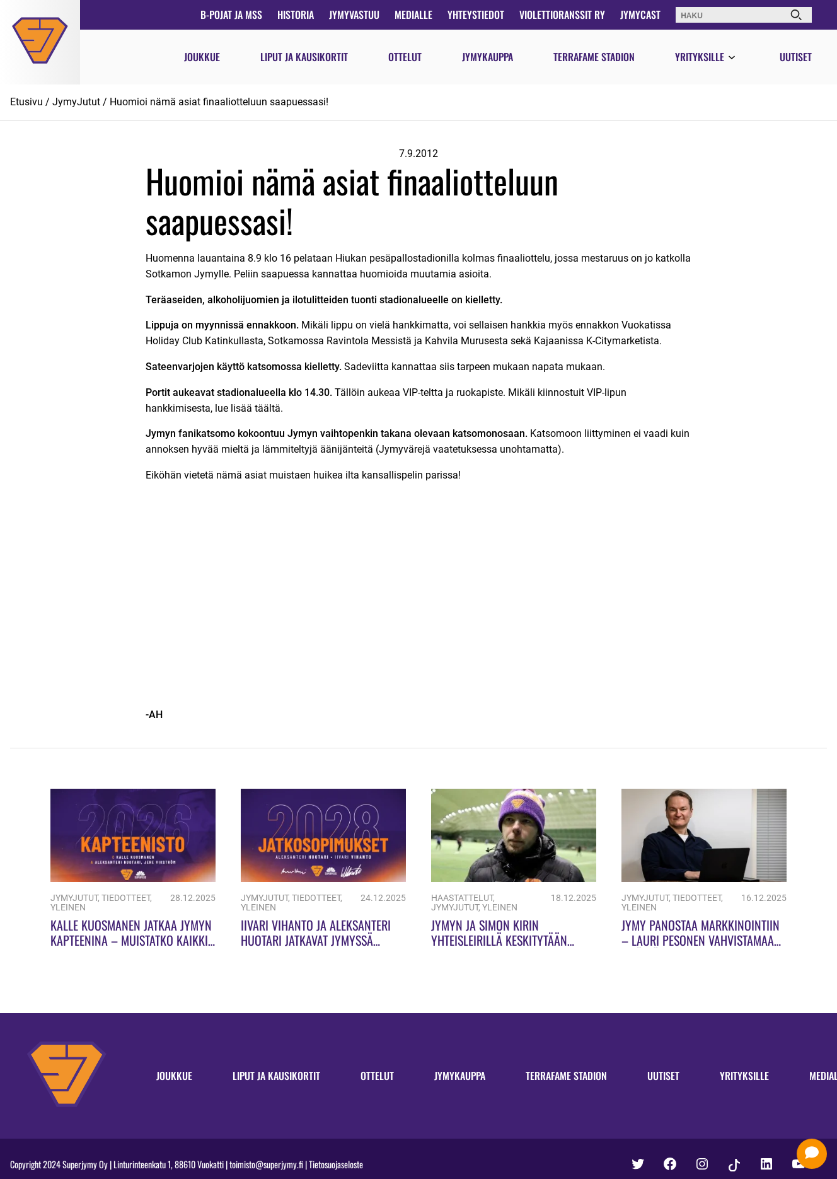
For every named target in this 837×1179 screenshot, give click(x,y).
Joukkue (202, 56)
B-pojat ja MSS (231, 14)
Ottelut (405, 56)
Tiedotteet (125, 898)
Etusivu (26, 102)
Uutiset (796, 56)
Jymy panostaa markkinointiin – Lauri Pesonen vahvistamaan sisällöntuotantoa (701, 940)
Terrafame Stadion (594, 56)
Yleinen (68, 907)
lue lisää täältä (247, 408)
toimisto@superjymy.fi (266, 1164)
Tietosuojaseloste (336, 1164)
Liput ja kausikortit (304, 56)
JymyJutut (76, 102)
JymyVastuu (354, 14)
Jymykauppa (487, 56)
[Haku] (796, 15)
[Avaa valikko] (731, 58)
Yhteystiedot (475, 14)
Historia (295, 14)
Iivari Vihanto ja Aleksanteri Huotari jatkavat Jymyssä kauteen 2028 (316, 940)
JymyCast (640, 14)
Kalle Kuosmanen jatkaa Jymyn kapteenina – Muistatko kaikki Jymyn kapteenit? (131, 940)
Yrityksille (699, 56)
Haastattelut (462, 898)
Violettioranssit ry (562, 14)
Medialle (413, 14)
